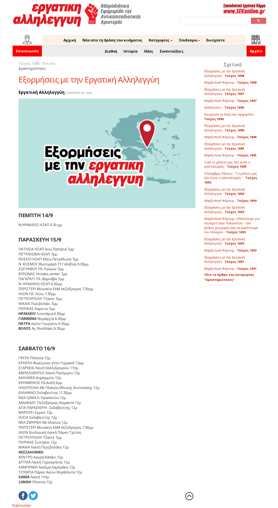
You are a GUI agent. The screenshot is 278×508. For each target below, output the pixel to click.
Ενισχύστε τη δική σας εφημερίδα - (229, 116)
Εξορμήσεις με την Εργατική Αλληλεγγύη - (224, 73)
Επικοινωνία (27, 51)
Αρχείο (256, 51)
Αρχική (69, 40)
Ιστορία (130, 51)
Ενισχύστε (215, 40)
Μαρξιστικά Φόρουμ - (230, 82)
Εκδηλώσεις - (224, 107)
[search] (213, 20)
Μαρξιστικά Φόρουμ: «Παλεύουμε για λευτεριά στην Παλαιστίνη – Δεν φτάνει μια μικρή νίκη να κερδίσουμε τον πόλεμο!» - (232, 225)
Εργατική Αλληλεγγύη (41, 92)
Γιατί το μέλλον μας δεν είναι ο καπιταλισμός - (227, 164)
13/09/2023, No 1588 (78, 93)
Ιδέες (148, 51)
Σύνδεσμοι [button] (189, 40)
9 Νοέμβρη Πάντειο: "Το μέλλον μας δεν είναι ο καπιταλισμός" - (230, 177)
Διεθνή (111, 51)
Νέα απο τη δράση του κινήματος (112, 40)
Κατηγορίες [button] (160, 40)
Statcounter (21, 505)
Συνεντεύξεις (172, 51)
